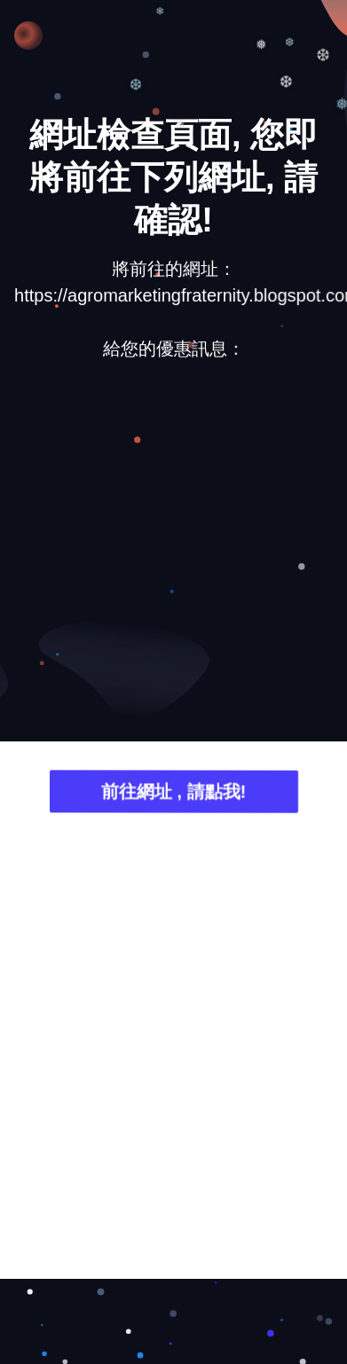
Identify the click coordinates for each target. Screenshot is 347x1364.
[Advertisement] (166, 554)
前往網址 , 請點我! (173, 793)
